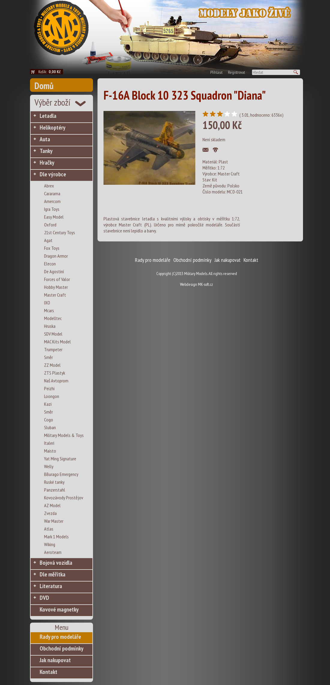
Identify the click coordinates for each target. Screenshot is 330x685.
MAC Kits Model (57, 342)
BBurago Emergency (61, 474)
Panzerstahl (54, 490)
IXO (47, 303)
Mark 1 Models (56, 537)
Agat (48, 240)
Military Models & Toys (64, 435)
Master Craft (55, 295)
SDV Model (53, 334)
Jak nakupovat (55, 660)
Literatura (51, 586)
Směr (48, 357)
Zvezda (50, 513)
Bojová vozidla (56, 563)
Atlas (48, 529)
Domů (43, 85)
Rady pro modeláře (60, 637)
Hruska (50, 326)
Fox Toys (51, 248)
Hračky (47, 162)
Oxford (50, 225)
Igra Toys (51, 209)
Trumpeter (53, 349)
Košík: (50, 71)
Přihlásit (216, 72)
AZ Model (52, 505)
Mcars (49, 310)
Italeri (49, 443)
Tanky (46, 151)
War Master (53, 521)
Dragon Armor (56, 256)
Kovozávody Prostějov (63, 498)
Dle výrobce (53, 174)
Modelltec (53, 318)
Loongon (51, 396)
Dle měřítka (52, 574)
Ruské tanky (54, 482)
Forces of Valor (57, 279)
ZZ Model (52, 365)
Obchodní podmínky (61, 648)
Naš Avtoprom (56, 381)
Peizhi (49, 388)
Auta (45, 139)
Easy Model (54, 217)
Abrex (49, 186)
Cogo (48, 420)
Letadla (48, 116)
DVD (44, 598)
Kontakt (48, 672)
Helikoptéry (52, 127)
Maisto (50, 451)
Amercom (52, 201)
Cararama (52, 193)
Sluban (50, 427)
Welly (48, 466)
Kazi (48, 404)
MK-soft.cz (205, 284)
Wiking (49, 544)
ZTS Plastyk (54, 373)
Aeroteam (53, 552)
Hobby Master (56, 287)
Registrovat (236, 72)
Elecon (50, 264)
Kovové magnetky (59, 609)
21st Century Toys (59, 232)
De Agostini (54, 271)
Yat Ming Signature (60, 459)
